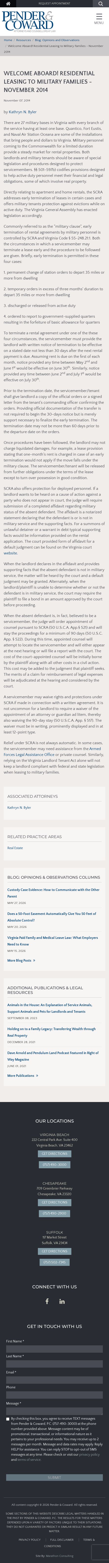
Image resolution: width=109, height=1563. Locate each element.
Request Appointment (54, 3)
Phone (11, 1387)
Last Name (15, 1356)
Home (8, 40)
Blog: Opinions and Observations (57, 40)
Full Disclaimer (62, 1539)
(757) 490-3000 (54, 1165)
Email (11, 1372)
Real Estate (15, 848)
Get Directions (54, 1154)
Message (13, 1404)
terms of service (29, 1460)
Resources (23, 40)
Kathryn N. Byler (23, 112)
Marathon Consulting (59, 1556)
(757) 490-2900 (54, 1213)
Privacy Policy (30, 1539)
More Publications (20, 1076)
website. (11, 553)
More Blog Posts (19, 961)
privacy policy (89, 1455)
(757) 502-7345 (55, 1262)
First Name (15, 1341)
